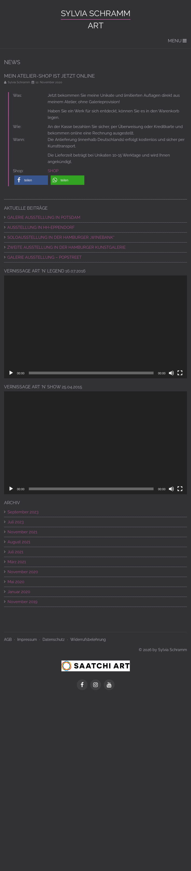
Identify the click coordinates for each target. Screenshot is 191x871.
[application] (95, 326)
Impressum (27, 639)
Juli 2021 (15, 551)
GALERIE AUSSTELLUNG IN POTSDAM (43, 217)
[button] (31, 180)
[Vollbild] (180, 373)
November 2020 (23, 571)
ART (95, 25)
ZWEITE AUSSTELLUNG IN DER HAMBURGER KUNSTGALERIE (66, 247)
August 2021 (19, 542)
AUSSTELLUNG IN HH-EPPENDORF (41, 227)
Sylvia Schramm (95, 13)
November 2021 (22, 532)
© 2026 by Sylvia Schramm (163, 650)
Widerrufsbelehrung (88, 639)
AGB (8, 639)
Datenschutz (54, 639)
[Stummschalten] (171, 373)
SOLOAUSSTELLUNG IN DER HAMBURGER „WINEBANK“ (60, 237)
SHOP (53, 170)
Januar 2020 (19, 591)
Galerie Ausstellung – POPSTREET (44, 257)
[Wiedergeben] (11, 373)
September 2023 (23, 512)
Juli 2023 (16, 522)
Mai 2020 (16, 581)
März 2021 (17, 561)
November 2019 (22, 601)
